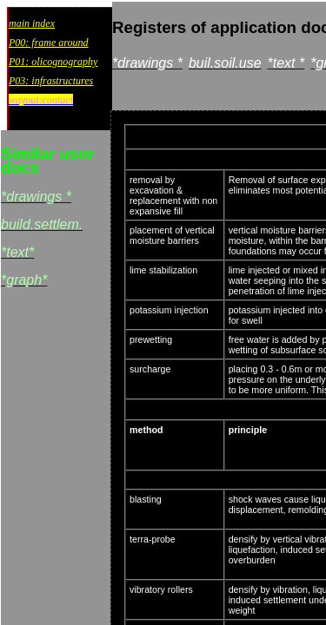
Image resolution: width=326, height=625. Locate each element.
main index (32, 23)
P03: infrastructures (51, 81)
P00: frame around (49, 42)
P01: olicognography (53, 62)
